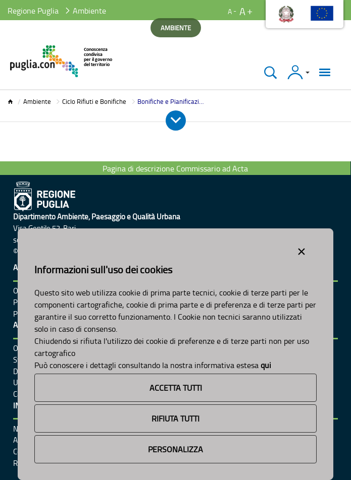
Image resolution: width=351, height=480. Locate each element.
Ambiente (37, 101)
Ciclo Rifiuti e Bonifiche (94, 101)
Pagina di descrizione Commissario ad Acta (175, 168)
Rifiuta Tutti (175, 418)
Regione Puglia (33, 10)
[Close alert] (301, 249)
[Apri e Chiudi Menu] (176, 120)
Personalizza (175, 449)
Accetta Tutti (175, 387)
